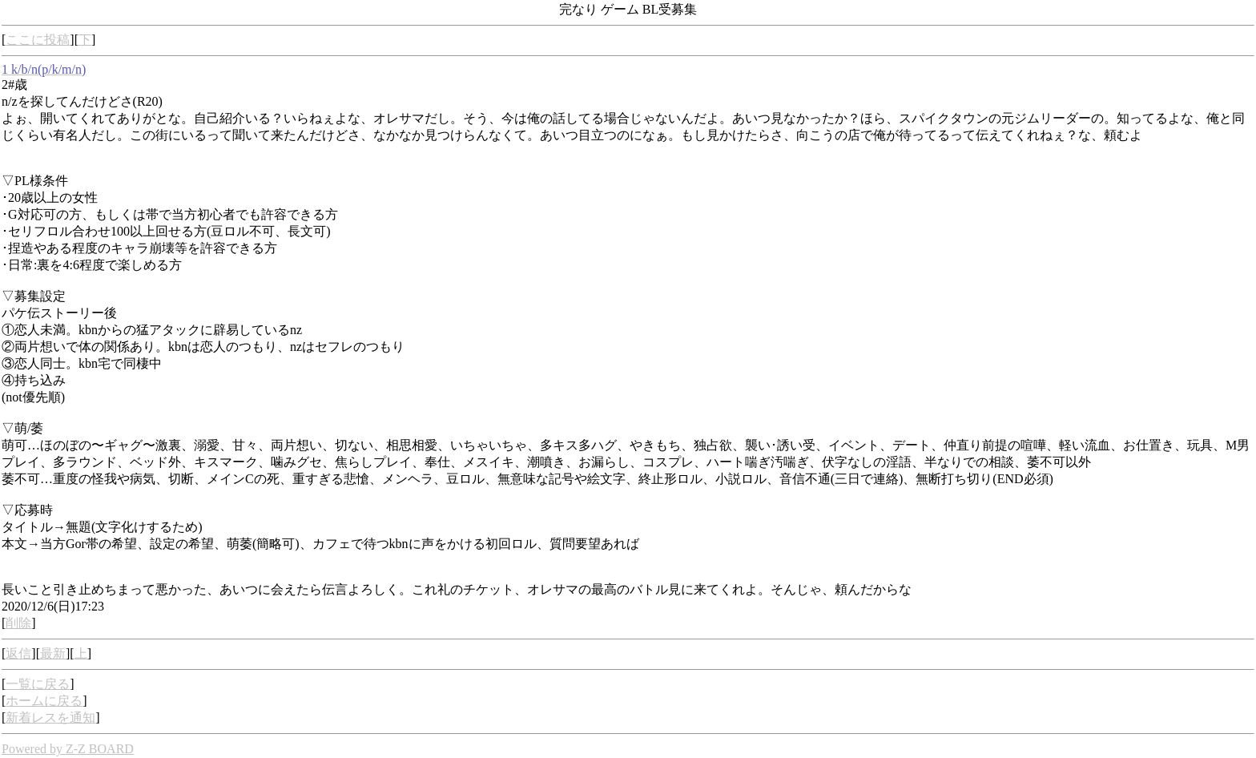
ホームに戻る (44, 701)
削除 (18, 623)
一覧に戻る (38, 684)
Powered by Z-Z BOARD (68, 749)
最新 (53, 653)
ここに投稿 (38, 39)
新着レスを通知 (50, 717)
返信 (18, 653)
